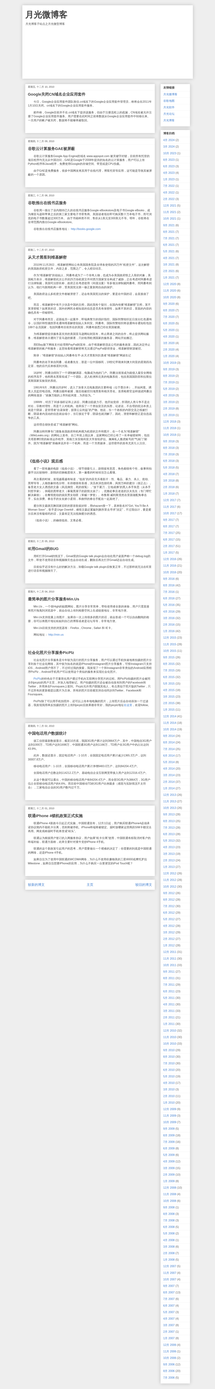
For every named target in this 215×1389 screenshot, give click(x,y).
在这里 (128, 705)
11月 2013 (169, 801)
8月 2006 (169, 1370)
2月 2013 (169, 860)
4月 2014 (169, 768)
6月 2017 (169, 539)
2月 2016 (169, 624)
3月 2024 (169, 146)
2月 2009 (169, 1174)
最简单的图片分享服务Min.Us (53, 599)
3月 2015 (169, 696)
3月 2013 (169, 853)
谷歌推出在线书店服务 (47, 203)
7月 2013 (169, 827)
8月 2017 (169, 526)
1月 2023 (169, 179)
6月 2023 (169, 166)
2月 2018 (169, 487)
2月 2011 (169, 1017)
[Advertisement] (107, 52)
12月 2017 (169, 500)
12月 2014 (169, 716)
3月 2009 (169, 1168)
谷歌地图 (169, 100)
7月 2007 (169, 1298)
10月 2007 (169, 1279)
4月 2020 (169, 336)
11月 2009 (169, 1115)
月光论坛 (169, 113)
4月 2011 (169, 1004)
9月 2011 (169, 971)
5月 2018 (169, 467)
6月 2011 (169, 991)
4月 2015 (169, 690)
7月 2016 (169, 591)
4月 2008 (169, 1240)
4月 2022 (169, 192)
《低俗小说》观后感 (45, 461)
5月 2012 (169, 919)
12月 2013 (169, 794)
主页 (90, 885)
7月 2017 (169, 532)
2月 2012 (169, 938)
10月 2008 (169, 1200)
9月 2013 (169, 814)
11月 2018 (169, 428)
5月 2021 (169, 251)
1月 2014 (169, 788)
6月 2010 (169, 1069)
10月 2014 (169, 729)
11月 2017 (169, 506)
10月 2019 (169, 362)
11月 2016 (169, 565)
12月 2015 (169, 637)
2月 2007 (169, 1331)
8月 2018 (169, 447)
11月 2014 (169, 722)
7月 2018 (169, 454)
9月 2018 (169, 441)
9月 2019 (169, 369)
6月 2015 (169, 677)
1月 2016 (169, 631)
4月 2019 (169, 395)
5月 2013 (169, 840)
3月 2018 (169, 480)
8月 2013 (169, 821)
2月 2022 (169, 199)
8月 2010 (169, 1056)
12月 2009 (169, 1109)
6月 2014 (169, 755)
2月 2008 (169, 1253)
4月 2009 (169, 1161)
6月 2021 (169, 244)
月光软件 (169, 107)
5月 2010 (169, 1076)
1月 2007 (169, 1338)
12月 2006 (169, 1344)
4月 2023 (169, 172)
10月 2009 (169, 1122)
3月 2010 (169, 1089)
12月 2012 (169, 873)
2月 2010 (169, 1096)
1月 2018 (169, 493)
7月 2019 (169, 382)
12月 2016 (169, 559)
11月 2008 (169, 1194)
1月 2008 (169, 1259)
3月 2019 (169, 402)
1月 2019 (169, 415)
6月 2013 (169, 834)
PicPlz (37, 678)
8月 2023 (169, 159)
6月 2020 (169, 323)
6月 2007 (169, 1305)
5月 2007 (169, 1312)
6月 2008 (169, 1226)
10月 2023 (169, 153)
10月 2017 (169, 513)
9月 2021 (169, 225)
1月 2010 (169, 1102)
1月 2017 (169, 552)
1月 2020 (169, 356)
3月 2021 (169, 264)
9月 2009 (169, 1128)
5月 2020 (169, 330)
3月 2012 (169, 932)
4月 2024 (169, 140)
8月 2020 (169, 310)
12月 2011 (169, 951)
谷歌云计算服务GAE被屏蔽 (51, 148)
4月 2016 (169, 611)
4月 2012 (169, 925)
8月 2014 (169, 742)
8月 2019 (169, 375)
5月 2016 (169, 604)
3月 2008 (169, 1246)
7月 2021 (169, 238)
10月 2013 (169, 807)
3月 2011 (169, 1010)
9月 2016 (169, 578)
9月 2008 (169, 1207)
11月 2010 (169, 1037)
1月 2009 (169, 1181)
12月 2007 (169, 1266)
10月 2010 (169, 1043)
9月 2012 (169, 893)
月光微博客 (46, 14)
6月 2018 (169, 460)
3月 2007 (169, 1325)
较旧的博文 (143, 885)
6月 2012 (169, 912)
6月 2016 (169, 598)
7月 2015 (169, 670)
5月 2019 (169, 388)
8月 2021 (169, 231)
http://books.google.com (86, 228)
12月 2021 (169, 205)
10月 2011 (169, 965)
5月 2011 (169, 997)
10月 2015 (169, 650)
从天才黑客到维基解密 (47, 257)
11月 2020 (169, 290)
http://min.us (56, 634)
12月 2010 (169, 1030)
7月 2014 (169, 749)
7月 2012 (169, 906)
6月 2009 (169, 1148)
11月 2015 (169, 644)
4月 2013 (169, 847)
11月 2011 (169, 958)
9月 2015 (169, 657)
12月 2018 (169, 421)
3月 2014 (169, 775)
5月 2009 (169, 1154)
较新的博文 (36, 885)
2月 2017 (169, 546)
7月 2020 (169, 316)
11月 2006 (169, 1351)
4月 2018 (169, 474)
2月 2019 (169, 408)
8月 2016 (169, 585)
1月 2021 (169, 277)
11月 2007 (169, 1272)
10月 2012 (169, 886)
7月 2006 (169, 1377)
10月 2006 (169, 1357)
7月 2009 (169, 1141)
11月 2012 (169, 879)
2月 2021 (169, 271)
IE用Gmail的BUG (43, 549)
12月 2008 (169, 1187)
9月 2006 (169, 1364)
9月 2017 (169, 519)
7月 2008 (169, 1220)
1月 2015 (169, 709)
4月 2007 (169, 1318)
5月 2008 (169, 1233)
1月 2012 (169, 945)
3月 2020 (169, 343)
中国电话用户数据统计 (47, 733)
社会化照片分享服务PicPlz (51, 652)
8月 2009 (169, 1135)
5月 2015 (169, 683)
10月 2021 (169, 218)
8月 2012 (169, 899)
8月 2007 (169, 1292)
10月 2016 (169, 572)
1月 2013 (169, 866)
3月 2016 (169, 618)
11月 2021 (169, 212)
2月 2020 (169, 349)
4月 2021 (169, 258)
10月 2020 (169, 297)
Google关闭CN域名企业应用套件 (57, 94)
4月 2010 (169, 1082)
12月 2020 (169, 284)
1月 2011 (169, 1023)
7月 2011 (169, 984)
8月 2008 (169, 1213)
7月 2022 (169, 185)
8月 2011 (169, 978)
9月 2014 (169, 735)
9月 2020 (169, 303)
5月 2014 (169, 762)
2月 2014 (169, 781)
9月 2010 (169, 1050)
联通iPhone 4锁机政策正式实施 (55, 816)
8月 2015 (169, 663)
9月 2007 (169, 1285)
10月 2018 (169, 434)
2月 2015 (169, 703)
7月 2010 (169, 1063)
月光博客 (169, 120)
